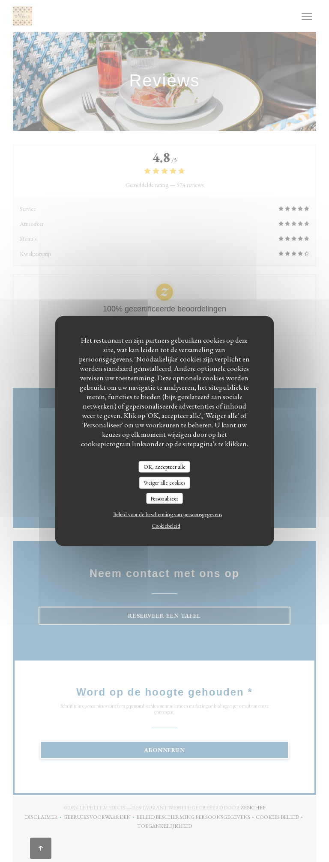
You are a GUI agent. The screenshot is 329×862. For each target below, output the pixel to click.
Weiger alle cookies (164, 482)
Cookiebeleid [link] (166, 526)
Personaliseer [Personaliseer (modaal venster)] (164, 498)
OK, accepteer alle (164, 466)
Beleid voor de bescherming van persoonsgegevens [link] (167, 514)
